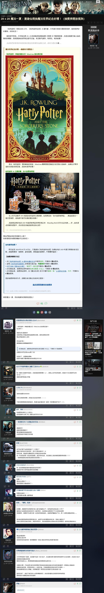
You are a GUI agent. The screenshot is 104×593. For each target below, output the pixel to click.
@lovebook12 (21, 583)
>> (98, 22)
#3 (19, 588)
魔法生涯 (89, 2)
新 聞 (69, 2)
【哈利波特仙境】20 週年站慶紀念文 (21, 258)
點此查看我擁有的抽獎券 (42, 281)
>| (101, 22)
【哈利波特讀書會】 (17, 261)
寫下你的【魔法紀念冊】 (16, 263)
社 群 (81, 2)
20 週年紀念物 (58, 268)
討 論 (75, 2)
